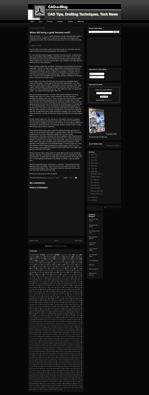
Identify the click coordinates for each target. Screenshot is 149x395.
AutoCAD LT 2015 (75, 323)
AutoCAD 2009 (65, 255)
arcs (43, 361)
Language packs (57, 342)
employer (78, 368)
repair (32, 383)
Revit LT (77, 302)
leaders (78, 281)
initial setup (64, 372)
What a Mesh (93, 269)
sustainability (38, 387)
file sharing (57, 370)
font (79, 370)
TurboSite (37, 355)
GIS (37, 287)
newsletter (79, 376)
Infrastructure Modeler (46, 340)
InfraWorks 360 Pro (34, 340)
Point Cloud (41, 347)
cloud (33, 268)
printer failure (69, 379)
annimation (54, 289)
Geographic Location (70, 334)
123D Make (66, 319)
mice (45, 376)
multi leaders (65, 376)
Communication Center (43, 328)
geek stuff (46, 311)
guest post (47, 276)
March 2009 (94, 188)
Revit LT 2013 (56, 349)
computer (32, 310)
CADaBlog (78, 257)
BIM (51, 298)
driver (54, 281)
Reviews (60, 21)
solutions (63, 385)
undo (79, 387)
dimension (48, 281)
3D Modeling (46, 296)
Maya (53, 344)
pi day (78, 276)
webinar (38, 319)
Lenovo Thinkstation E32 (74, 342)
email (35, 276)
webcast (48, 389)
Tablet (49, 304)
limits (33, 313)
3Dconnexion (57, 261)
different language (46, 368)
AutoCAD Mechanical (35, 325)
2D (74, 278)
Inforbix (71, 338)
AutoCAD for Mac (42, 279)
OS (63, 344)
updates (47, 274)
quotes (31, 278)
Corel (52, 328)
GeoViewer (40, 334)
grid (52, 311)
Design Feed (33, 330)
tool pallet (53, 317)
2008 (93, 197)
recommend (64, 381)
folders (74, 370)
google (55, 272)
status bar (32, 317)
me (52, 263)
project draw (33, 381)
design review (51, 310)
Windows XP (33, 359)
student (72, 385)
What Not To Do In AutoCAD (37, 306)
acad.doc (43, 359)
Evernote (43, 332)
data (31, 276)
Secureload (77, 349)
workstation (39, 266)
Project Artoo (55, 347)
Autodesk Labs (50, 266)
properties (58, 293)
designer (78, 366)
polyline (57, 379)
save (61, 383)
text (70, 263)
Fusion (31, 287)
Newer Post (34, 241)
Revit (49, 349)
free (41, 311)
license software (34, 293)
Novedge (50, 302)
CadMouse (79, 327)
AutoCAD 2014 (34, 270)
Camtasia (33, 328)
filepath (64, 370)
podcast (48, 379)
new (75, 270)
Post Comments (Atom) (60, 246)
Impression (68, 261)
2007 (93, 200)
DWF (78, 285)
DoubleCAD (58, 330)
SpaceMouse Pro (34, 304)
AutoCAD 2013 (34, 263)
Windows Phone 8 (35, 289)
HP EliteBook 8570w (35, 338)
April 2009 (93, 185)
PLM (45, 345)
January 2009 (95, 194)
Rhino (63, 349)
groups (41, 372)
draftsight (55, 368)
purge (65, 293)
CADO (69, 327)
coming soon (60, 364)
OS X (67, 344)
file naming (34, 311)
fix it (69, 370)
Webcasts (80, 21)
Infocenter (64, 338)
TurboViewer (70, 274)
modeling (58, 376)
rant (37, 278)
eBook (73, 310)
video (68, 259)
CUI (54, 270)
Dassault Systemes (65, 328)
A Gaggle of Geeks (35, 45)
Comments (94, 77)
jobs (70, 311)
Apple (68, 283)
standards (49, 278)
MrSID (58, 344)
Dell (79, 328)
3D (56, 264)
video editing (76, 317)
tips (51, 264)
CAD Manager (62, 266)
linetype (64, 374)
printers (71, 272)
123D (43, 319)
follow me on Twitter (113, 145)
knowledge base (77, 311)
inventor (45, 268)
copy (38, 310)
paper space (68, 276)
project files (40, 381)
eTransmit (79, 310)
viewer (31, 319)
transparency (68, 387)
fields (40, 276)
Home (32, 21)
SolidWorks (53, 351)
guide (46, 372)
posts (68, 313)
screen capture (78, 383)
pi (74, 276)
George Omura (76, 300)
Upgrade (78, 274)
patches (76, 378)
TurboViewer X (76, 304)
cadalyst (44, 263)
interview (64, 311)
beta (76, 306)
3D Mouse (47, 261)
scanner (71, 383)
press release (76, 313)
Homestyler (54, 338)
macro (80, 374)
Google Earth (43, 336)
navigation (72, 376)
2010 (93, 168)
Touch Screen (76, 353)
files (49, 272)
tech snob (60, 387)
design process (70, 366)
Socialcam (32, 351)
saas (79, 293)
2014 (73, 319)
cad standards (41, 272)
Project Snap (73, 347)
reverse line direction (47, 383)
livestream (70, 374)
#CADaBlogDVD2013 (35, 296)
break (48, 362)
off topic (70, 177)
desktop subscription (35, 368)
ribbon (33, 274)
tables (31, 294)
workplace (58, 389)
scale (66, 383)
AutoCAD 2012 (76, 283)
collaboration (53, 308)
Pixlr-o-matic (75, 345)
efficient (32, 257)
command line (68, 308)
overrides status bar (59, 378)
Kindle (49, 342)
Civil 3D (68, 285)
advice (69, 359)
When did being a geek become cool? (50, 32)
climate (53, 364)
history (67, 291)
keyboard (54, 276)
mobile (76, 259)
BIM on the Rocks (93, 274)
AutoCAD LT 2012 (53, 323)
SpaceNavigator (74, 351)
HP (51, 268)
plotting (63, 313)
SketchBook (70, 279)
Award (57, 327)
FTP (58, 332)
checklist (78, 362)
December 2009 (95, 174)
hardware (60, 291)
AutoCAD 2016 (33, 323)
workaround (55, 274)
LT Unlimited (93, 260)
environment (39, 370)
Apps (38, 264)
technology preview (43, 317)
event (46, 370)
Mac (51, 279)
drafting (49, 257)
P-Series (40, 345)
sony (68, 385)
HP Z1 (43, 338)
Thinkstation (56, 304)
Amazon (62, 283)
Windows (58, 306)
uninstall (32, 389)
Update (49, 259)
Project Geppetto (64, 347)
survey (32, 264)
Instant (55, 340)
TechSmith (50, 353)
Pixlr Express (67, 345)
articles (68, 257)
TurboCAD (79, 279)
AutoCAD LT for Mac (76, 296)
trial (75, 387)
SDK (67, 349)
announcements (63, 289)
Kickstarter (43, 342)
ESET (74, 330)
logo (76, 374)
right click (56, 383)
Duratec (64, 330)
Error (38, 300)
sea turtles (33, 385)
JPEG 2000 (35, 342)
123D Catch (50, 319)
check (72, 362)
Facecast (49, 300)
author (47, 361)
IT (59, 338)
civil (38, 308)
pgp (58, 313)
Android (76, 261)
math (31, 283)
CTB (74, 327)
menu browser (49, 293)
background (42, 362)
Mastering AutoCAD (59, 279)
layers (61, 276)
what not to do (75, 294)
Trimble (31, 355)
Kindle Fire (44, 287)
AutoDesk (34, 254)
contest (44, 291)
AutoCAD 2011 (69, 264)
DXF (79, 298)
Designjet (32, 300)
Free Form (70, 332)
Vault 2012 (36, 357)
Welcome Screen (67, 357)
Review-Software (69, 287)
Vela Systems (44, 357)
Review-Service (42, 349)
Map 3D (48, 344)
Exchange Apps (51, 332)
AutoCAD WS (38, 259)
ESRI (79, 330)
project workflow (49, 381)
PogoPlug (33, 347)
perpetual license (40, 379)
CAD (44, 36)
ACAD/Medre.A (39, 321)
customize (54, 366)
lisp (42, 293)
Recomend (59, 302)
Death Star (74, 328)
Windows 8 (62, 270)
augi (76, 255)
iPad (73, 291)
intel (79, 372)
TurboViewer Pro (56, 355)
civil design (45, 308)
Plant (81, 345)
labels (50, 374)
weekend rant (48, 294)
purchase (38, 315)
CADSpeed (67, 298)
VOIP (79, 355)
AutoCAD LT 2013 (64, 296)
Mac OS (32, 302)
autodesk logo (33, 362)
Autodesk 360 (46, 270)
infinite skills (63, 272)
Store (41, 21)
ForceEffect (63, 332)
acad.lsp (49, 359)
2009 (93, 171)
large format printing (68, 281)
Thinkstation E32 (67, 353)
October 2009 (95, 177)
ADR (47, 321)
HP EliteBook (77, 336)
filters (50, 291)
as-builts (70, 306)
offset (40, 378)
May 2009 (93, 182)
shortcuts (70, 315)
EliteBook (32, 332)
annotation (72, 266)
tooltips (60, 317)
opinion (45, 378)
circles (33, 308)
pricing (31, 315)
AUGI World (58, 321)
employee (71, 368)
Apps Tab (77, 321)
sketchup (77, 315)
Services (50, 21)
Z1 (38, 359)
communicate (69, 364)
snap (51, 385)
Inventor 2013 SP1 (71, 340)
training (58, 257)
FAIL (43, 300)
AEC (51, 321)
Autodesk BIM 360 (70, 325)
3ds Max (54, 296)
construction (32, 366)
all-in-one (80, 359)
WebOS (59, 357)
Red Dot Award (33, 349)
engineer (32, 370)
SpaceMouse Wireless (63, 351)
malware (33, 376)
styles (56, 278)
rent (81, 381)
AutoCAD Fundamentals (56, 285)
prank (62, 379)
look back (39, 313)
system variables (47, 387)
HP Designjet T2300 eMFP (65, 336)
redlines (45, 315)
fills (60, 281)
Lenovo (52, 287)
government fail (33, 372)
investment (37, 374)
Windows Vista (76, 357)
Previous (48, 347)
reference (79, 272)
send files (40, 385)
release (71, 381)
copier (39, 366)
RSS (63, 274)
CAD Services (58, 298)
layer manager (57, 374)
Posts (92, 74)
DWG (73, 298)
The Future (58, 353)
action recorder (39, 281)
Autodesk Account (59, 325)
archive (38, 361)
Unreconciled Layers (67, 355)
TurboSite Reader (46, 355)
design (43, 310)
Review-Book (68, 302)
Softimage (39, 351)
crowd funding (46, 366)
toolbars (38, 294)
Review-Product (59, 268)
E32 (70, 330)
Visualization (53, 357)
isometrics (44, 374)
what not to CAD (61, 294)
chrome (31, 364)
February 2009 (95, 191)
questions (57, 381)
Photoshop (50, 345)
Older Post (78, 241)
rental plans (62, 315)
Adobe (71, 321)
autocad (49, 254)
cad (39, 261)
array (64, 306)
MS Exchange (40, 344)
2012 (93, 163)
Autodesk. (44, 298)
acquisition (63, 359)
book (80, 289)
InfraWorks (77, 338)
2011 (93, 166)
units (69, 317)
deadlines (61, 366)
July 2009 (93, 179)
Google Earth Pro (53, 336)
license (78, 291)
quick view (72, 293)
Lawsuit (64, 342)
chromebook (46, 364)
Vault (31, 357)
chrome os (38, 364)
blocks (80, 266)
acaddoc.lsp (56, 359)
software (57, 385)
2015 (77, 319)
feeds (51, 370)
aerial (74, 359)
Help (48, 338)
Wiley (78, 287)
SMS (72, 349)
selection (42, 278)
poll (53, 379)
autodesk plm (73, 289)
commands (77, 308)
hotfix (45, 264)
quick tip (59, 259)
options (51, 378)
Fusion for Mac (65, 300)
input (70, 372)
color (60, 308)
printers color (77, 379)
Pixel (56, 345)
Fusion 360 (78, 332)
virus (43, 389)
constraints (77, 364)
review (32, 261)
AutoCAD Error (43, 323)
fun (39, 268)
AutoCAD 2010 (60, 263)
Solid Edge (46, 351)
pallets (52, 313)
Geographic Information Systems (54, 334)
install (74, 372)
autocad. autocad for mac (74, 361)
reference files (53, 315)
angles (33, 361)
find (55, 291)
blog (81, 306)
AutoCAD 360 (44, 285)
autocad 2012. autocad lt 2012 (58, 361)
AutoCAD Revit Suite (47, 325)
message (39, 376)
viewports (38, 389)
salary (48, 283)
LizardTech (32, 344)
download (66, 310)
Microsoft (59, 287)
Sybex (43, 304)
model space (51, 376)
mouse (46, 313)
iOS (70, 270)
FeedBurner (108, 100)
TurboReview (65, 304)
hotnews (57, 311)
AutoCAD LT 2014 (64, 323)
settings (46, 385)
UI (32, 281)
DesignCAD (50, 330)
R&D (79, 347)
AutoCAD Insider (92, 243)
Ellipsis (91, 265)
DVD (73, 285)
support (40, 274)
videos (78, 268)
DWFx (56, 328)
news (41, 257)
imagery (57, 372)
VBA (75, 355)
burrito (53, 362)
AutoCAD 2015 (34, 285)
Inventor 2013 (62, 340)
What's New (50, 306)
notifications (34, 378)
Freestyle (56, 300)
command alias (36, 291)
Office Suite (73, 344)
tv (65, 317)
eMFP (60, 368)
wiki (53, 389)
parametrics (69, 378)
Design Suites (41, 330)
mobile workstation (40, 283)
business (60, 362)
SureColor (36, 353)
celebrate (66, 362)
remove (76, 381)
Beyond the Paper (93, 237)
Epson (37, 332)
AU (61, 264)
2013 (93, 160)
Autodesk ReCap (50, 327)
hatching (51, 372)
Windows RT (45, 289)
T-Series (44, 353)
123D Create (58, 319)
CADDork (63, 327)
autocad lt (70, 268)
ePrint (65, 368)
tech (70, 278)
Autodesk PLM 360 (39, 327)
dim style (59, 310)
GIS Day (32, 334)
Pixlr (60, 345)
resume (38, 383)
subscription (63, 278)
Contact (70, 21)
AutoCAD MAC (36, 298)
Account (65, 321)
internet (31, 374)
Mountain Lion (41, 302)
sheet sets (55, 283)
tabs (55, 387)
